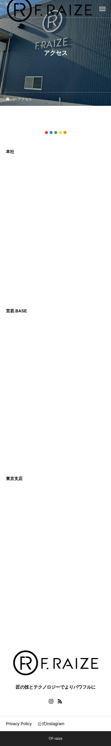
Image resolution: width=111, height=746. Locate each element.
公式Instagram (51, 723)
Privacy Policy (19, 723)
